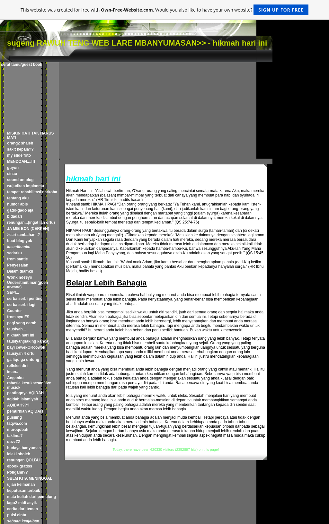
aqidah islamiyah (22, 399)
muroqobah (17, 429)
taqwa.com (17, 423)
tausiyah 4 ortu (20, 353)
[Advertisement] (165, 110)
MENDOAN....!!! (21, 161)
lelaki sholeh (18, 454)
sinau (12, 173)
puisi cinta (16, 515)
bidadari (14, 216)
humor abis (17, 204)
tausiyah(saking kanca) (28, 341)
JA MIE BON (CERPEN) (28, 228)
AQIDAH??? (18, 405)
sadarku (14, 253)
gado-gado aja (20, 210)
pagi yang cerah (21, 323)
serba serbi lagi (21, 304)
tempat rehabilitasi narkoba (32, 192)
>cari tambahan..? (23, 234)
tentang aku (18, 198)
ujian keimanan (21, 484)
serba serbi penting (25, 298)
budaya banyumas (24, 448)
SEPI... (13, 292)
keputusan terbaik (23, 490)
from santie (17, 259)
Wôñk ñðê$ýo (19, 277)
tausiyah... (16, 329)
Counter (14, 311)
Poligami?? (17, 472)
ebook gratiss (19, 466)
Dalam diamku (20, 271)
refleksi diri (17, 365)
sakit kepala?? (20, 149)
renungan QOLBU (23, 460)
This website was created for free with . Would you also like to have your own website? (164, 9)
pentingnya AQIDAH (25, 393)
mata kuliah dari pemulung (31, 496)
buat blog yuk (19, 241)
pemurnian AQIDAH (25, 411)
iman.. (12, 372)
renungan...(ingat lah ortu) (31, 222)
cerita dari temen (22, 509)
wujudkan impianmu (25, 186)
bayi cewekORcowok (26, 347)
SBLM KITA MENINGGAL (29, 478)
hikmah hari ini (20, 335)
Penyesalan (17, 265)
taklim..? (15, 435)
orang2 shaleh (20, 143)
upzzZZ (13, 442)
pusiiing (14, 417)
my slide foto (19, 155)
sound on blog (20, 180)
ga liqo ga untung (23, 359)
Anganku (15, 378)
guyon (13, 167)
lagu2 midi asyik (22, 503)
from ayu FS (18, 317)
